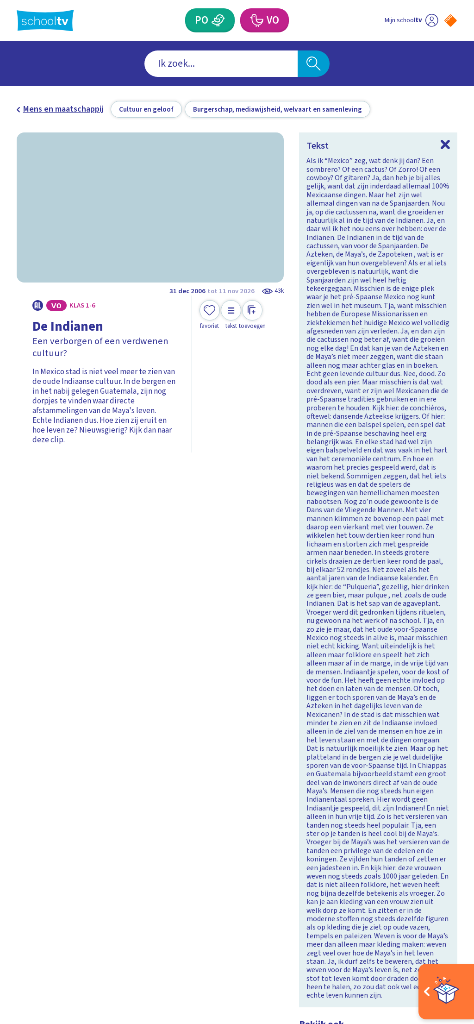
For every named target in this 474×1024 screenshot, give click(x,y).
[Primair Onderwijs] (218, 20)
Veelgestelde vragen (45, 865)
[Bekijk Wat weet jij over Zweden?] (351, 539)
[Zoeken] (313, 63)
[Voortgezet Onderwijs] (256, 20)
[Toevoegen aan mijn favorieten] (210, 315)
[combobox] (221, 63)
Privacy (33, 898)
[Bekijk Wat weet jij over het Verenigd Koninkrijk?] (123, 674)
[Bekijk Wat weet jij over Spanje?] (123, 539)
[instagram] (410, 869)
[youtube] (451, 869)
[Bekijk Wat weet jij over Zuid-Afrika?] (351, 674)
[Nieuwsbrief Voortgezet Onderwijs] (295, 907)
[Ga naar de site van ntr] (443, 951)
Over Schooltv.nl (52, 884)
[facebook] (390, 869)
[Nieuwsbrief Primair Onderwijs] (179, 907)
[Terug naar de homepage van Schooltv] (45, 20)
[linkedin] (430, 869)
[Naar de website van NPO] (450, 20)
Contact (34, 846)
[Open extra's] (446, 991)
